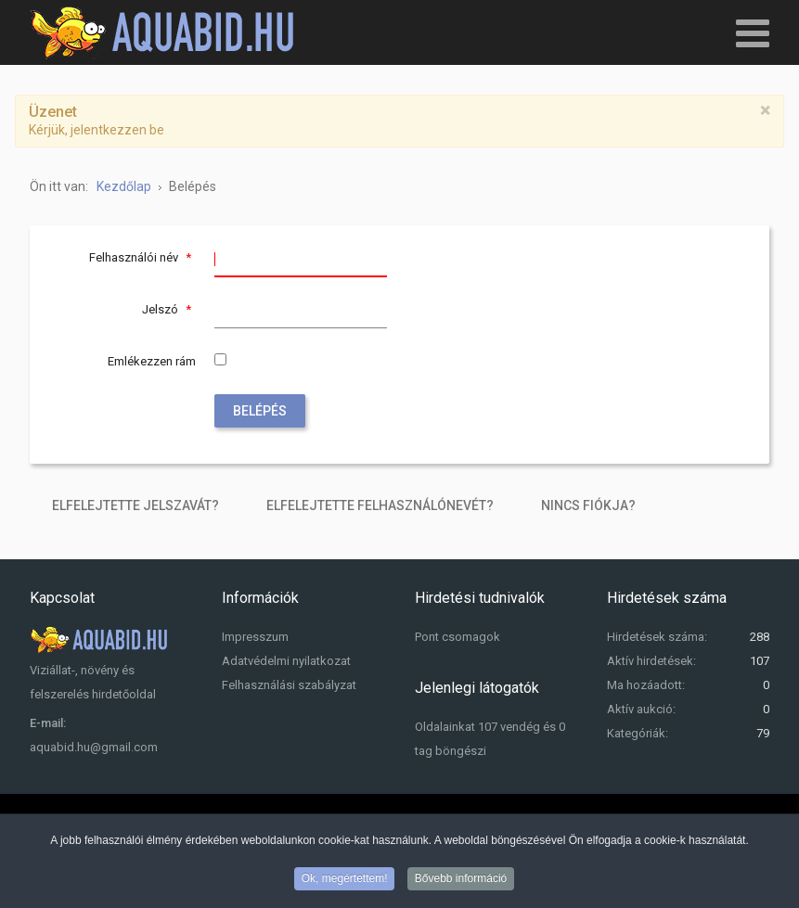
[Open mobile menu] (752, 32)
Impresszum (255, 637)
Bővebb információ (461, 880)
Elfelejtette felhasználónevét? (380, 505)
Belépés (260, 410)
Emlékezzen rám (152, 361)
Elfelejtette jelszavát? (135, 505)
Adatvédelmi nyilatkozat (286, 661)
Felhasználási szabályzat (289, 685)
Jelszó (169, 309)
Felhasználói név (142, 257)
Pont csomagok (457, 637)
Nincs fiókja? (588, 505)
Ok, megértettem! (345, 880)
